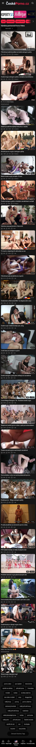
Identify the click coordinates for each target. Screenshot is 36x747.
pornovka (30, 715)
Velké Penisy (20, 21)
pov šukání (18, 684)
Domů (3, 742)
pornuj (17, 702)
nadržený (25, 711)
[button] (31, 14)
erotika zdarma (25, 693)
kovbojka (27, 724)
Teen (3, 21)
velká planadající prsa (9, 715)
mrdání (8, 693)
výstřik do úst (10, 724)
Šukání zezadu (28, 719)
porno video (7, 684)
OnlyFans (23, 742)
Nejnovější (8, 742)
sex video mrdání (9, 697)
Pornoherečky (31, 742)
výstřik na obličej (7, 688)
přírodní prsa (20, 688)
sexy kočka (22, 728)
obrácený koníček (10, 706)
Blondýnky (10, 21)
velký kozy (8, 702)
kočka (15, 693)
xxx (19, 724)
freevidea (31, 688)
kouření (13, 728)
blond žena (28, 684)
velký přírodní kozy (25, 706)
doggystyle (28, 697)
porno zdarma (27, 702)
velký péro (6, 719)
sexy (19, 697)
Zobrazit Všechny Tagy (18, 733)
